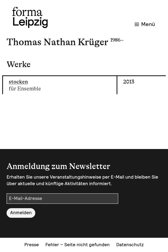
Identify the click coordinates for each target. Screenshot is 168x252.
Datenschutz (130, 245)
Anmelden (21, 213)
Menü (145, 24)
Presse (31, 245)
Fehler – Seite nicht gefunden (77, 245)
